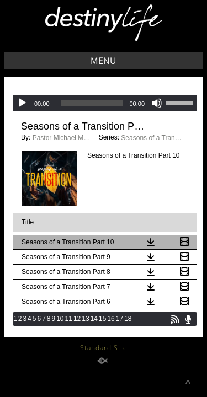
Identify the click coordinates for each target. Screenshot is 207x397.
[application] (105, 103)
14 (94, 319)
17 (119, 319)
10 (59, 319)
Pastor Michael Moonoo (63, 138)
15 (102, 319)
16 (110, 319)
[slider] (92, 103)
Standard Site (104, 347)
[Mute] (156, 103)
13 (85, 319)
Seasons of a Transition (151, 138)
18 (127, 319)
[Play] (22, 103)
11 (68, 319)
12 (77, 319)
